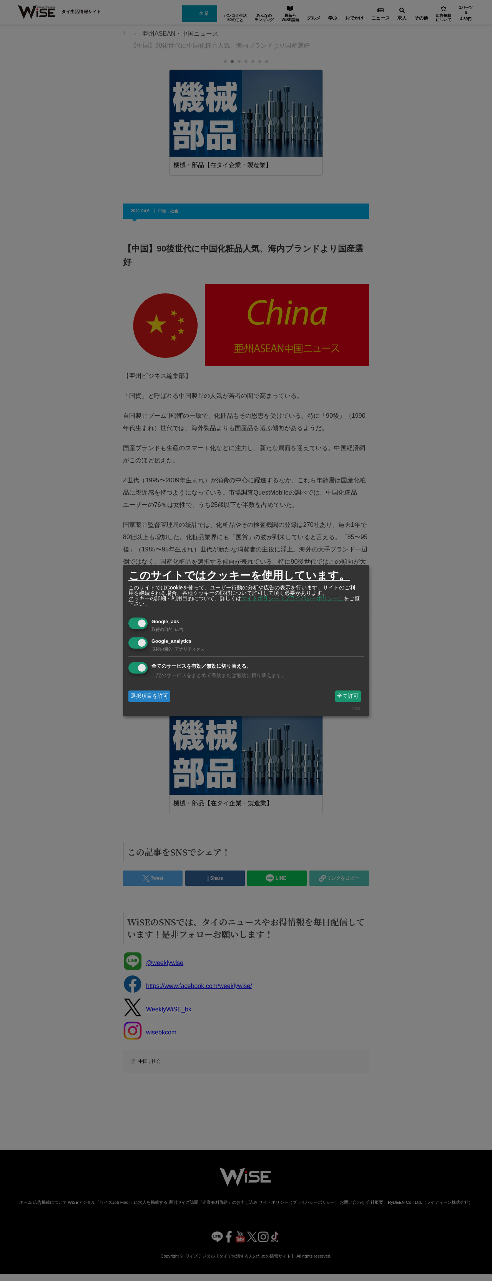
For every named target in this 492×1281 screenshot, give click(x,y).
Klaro (356, 708)
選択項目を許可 (149, 696)
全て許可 (348, 696)
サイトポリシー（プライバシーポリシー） (292, 598)
